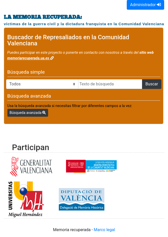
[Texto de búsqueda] (110, 84)
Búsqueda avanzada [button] (28, 113)
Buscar (151, 84)
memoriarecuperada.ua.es (30, 58)
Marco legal (104, 229)
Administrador (145, 4)
